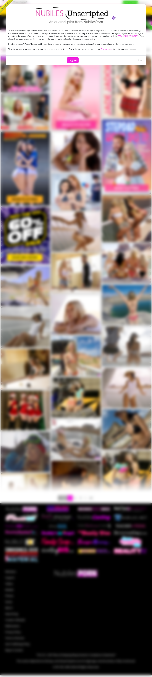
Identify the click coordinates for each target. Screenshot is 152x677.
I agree (73, 60)
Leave (141, 60)
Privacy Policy (106, 49)
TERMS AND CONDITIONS (128, 36)
